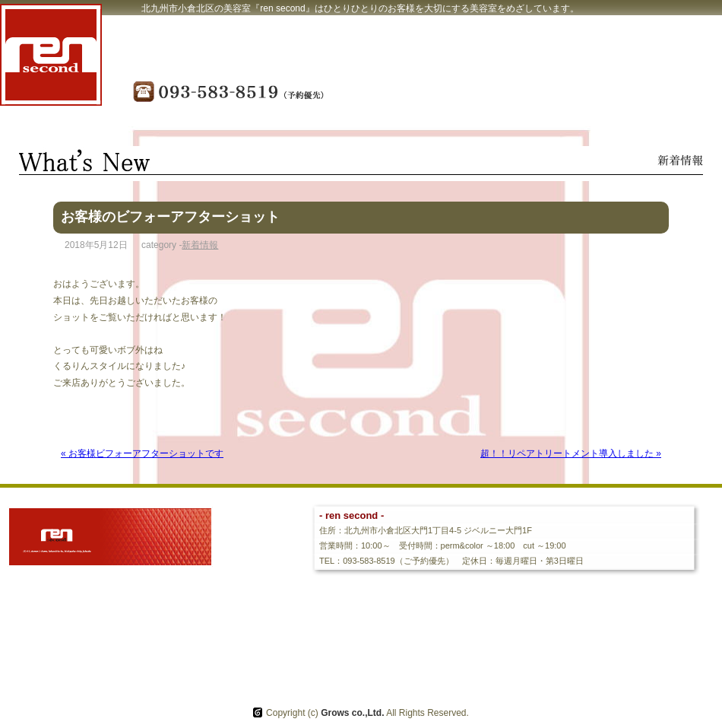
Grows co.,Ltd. (352, 713)
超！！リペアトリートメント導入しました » (570, 453)
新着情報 (200, 245)
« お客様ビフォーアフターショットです (142, 453)
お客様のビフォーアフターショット (170, 216)
